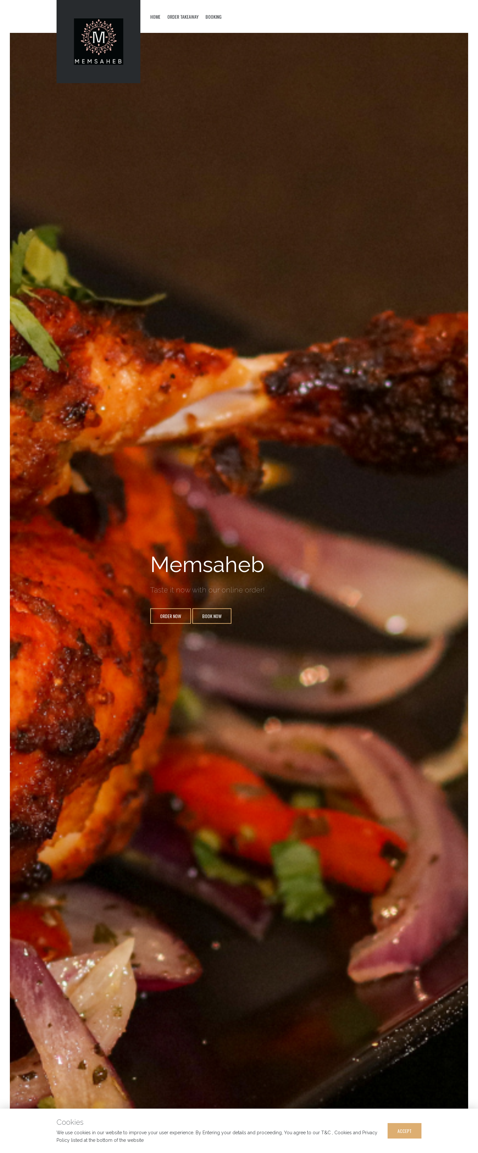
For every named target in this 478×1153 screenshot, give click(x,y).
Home (155, 16)
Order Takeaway (183, 16)
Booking (213, 16)
